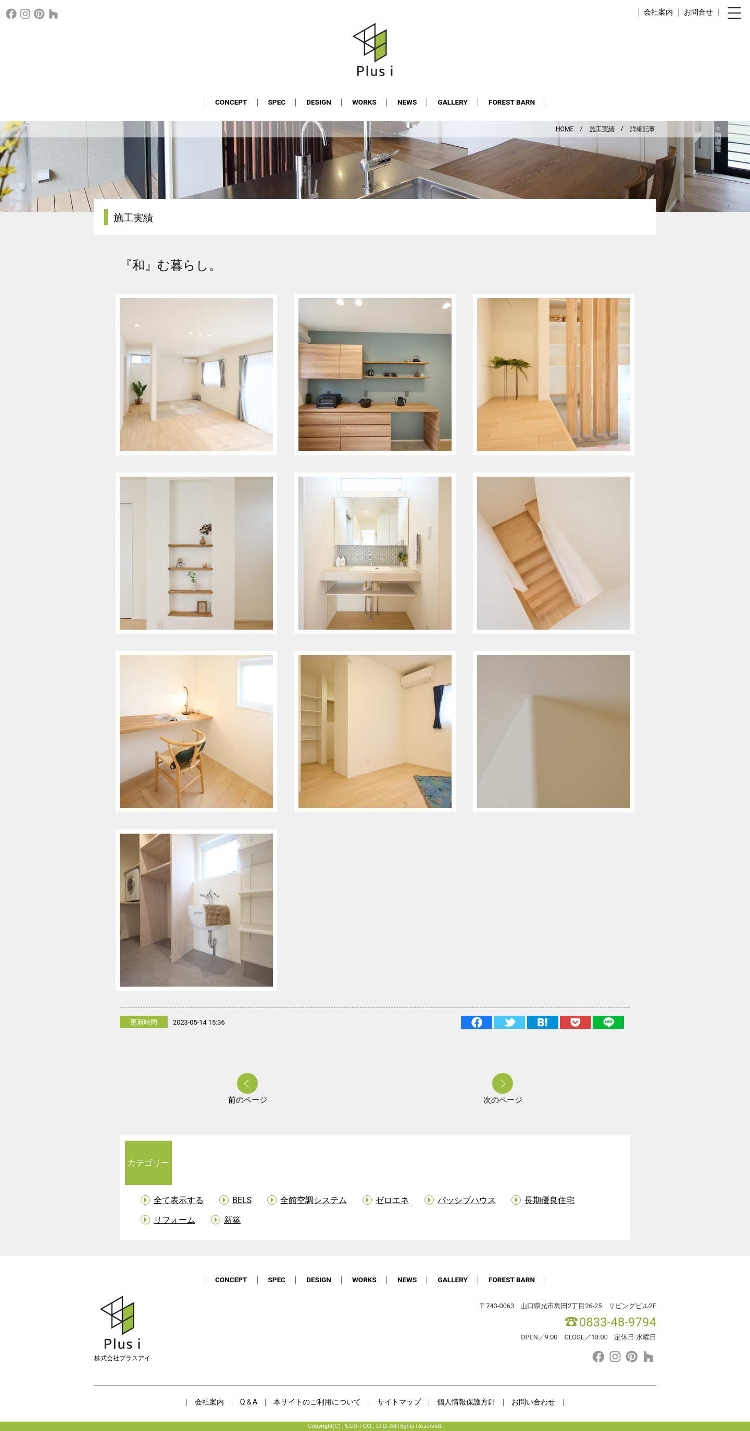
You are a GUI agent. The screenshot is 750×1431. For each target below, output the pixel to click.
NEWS (407, 102)
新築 (232, 1220)
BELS (242, 1200)
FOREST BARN (512, 102)
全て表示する (179, 1200)
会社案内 (658, 12)
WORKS (364, 102)
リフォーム (174, 1220)
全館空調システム (313, 1200)
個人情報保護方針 (466, 1402)
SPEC (277, 102)
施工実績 (602, 129)
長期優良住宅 (549, 1200)
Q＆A (248, 1402)
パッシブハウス (467, 1200)
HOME (565, 129)
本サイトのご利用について (317, 1402)
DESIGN (318, 102)
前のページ (247, 1099)
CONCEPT (231, 102)
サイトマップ (399, 1402)
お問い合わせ (533, 1402)
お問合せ (698, 12)
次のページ (502, 1099)
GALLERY (453, 102)
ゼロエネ (392, 1200)
